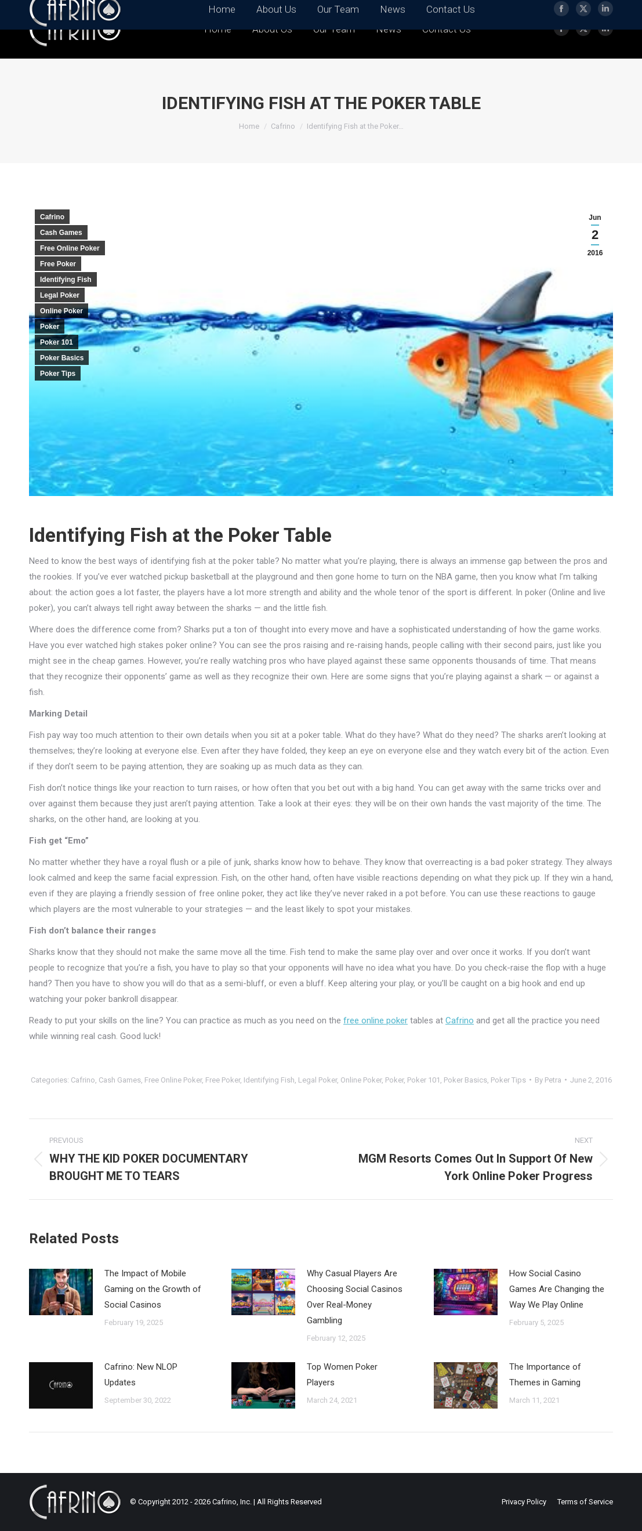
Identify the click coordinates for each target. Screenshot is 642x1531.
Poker (49, 327)
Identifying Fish (66, 280)
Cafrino (52, 217)
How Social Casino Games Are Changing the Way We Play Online (556, 1289)
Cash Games (61, 233)
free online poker (375, 1020)
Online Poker (61, 311)
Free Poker (58, 264)
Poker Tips (57, 374)
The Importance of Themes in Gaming (545, 1375)
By (548, 1080)
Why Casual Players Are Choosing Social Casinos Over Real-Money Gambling (354, 1297)
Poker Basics (62, 358)
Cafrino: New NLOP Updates (140, 1375)
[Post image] (61, 1292)
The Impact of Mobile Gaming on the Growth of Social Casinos (152, 1289)
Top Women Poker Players (342, 1375)
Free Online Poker (70, 248)
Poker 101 (56, 342)
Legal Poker (59, 295)
